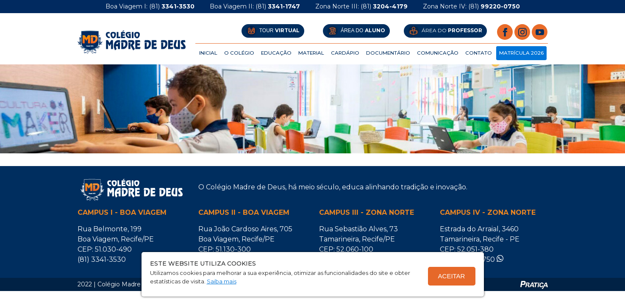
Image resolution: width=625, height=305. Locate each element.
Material (311, 53)
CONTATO (478, 53)
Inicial (208, 53)
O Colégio (239, 53)
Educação (276, 53)
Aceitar (451, 276)
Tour (273, 31)
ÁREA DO (356, 31)
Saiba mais (221, 281)
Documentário (388, 53)
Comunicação (437, 53)
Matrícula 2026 (521, 53)
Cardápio (345, 53)
